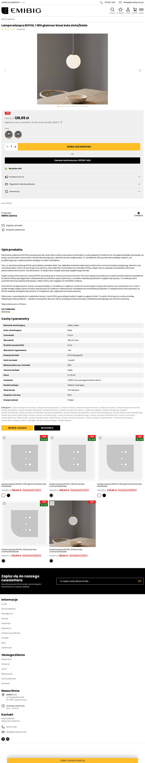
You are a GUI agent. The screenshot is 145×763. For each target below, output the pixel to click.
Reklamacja (6, 673)
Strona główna (8, 19)
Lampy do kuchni (107, 407)
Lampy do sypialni (93, 410)
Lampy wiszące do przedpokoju (128, 412)
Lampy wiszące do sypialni (115, 410)
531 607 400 (110, 2)
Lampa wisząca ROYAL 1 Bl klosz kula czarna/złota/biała (65, 550)
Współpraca (7, 613)
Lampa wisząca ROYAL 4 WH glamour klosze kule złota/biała (23, 485)
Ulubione (5, 664)
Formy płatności (8, 678)
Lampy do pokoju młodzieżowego (73, 415)
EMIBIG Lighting (9, 215)
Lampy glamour (8, 417)
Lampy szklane (65, 420)
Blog (3, 642)
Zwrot (4, 669)
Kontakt (4, 637)
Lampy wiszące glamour (48, 407)
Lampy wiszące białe (38, 417)
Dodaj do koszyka (79, 146)
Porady (4, 618)
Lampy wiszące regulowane (99, 417)
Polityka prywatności (10, 633)
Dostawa (5, 683)
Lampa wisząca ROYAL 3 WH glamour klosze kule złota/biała (119, 485)
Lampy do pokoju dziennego (14, 415)
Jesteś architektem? (10, 2)
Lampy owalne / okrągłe (24, 420)
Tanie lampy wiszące (123, 417)
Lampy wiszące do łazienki (31, 412)
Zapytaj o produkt (14, 225)
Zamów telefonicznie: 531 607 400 (72, 160)
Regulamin (6, 628)
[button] (7, 146)
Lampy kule (6, 420)
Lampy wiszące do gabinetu (76, 412)
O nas (4, 604)
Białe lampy (22, 417)
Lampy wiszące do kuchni (128, 407)
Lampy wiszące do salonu (72, 410)
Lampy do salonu (51, 410)
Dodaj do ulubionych (15, 229)
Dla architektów (8, 608)
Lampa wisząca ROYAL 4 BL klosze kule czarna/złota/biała (66, 485)
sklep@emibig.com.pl (133, 2)
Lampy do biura (68, 407)
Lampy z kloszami (127, 415)
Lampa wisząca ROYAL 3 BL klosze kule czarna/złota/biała (18, 550)
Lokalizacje (6, 647)
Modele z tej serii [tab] (17, 427)
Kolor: (7, 128)
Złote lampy (54, 417)
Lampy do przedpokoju (101, 412)
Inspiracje (5, 623)
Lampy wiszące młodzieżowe (103, 415)
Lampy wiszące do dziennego (42, 415)
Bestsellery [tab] (47, 427)
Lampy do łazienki (9, 412)
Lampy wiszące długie (46, 420)
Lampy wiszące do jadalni (30, 410)
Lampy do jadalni (9, 410)
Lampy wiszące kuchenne (73, 417)
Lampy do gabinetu (53, 412)
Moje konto (6, 659)
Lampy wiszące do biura (87, 407)
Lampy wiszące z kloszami (24, 407)
